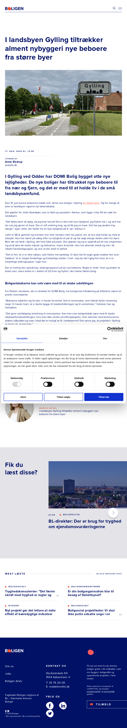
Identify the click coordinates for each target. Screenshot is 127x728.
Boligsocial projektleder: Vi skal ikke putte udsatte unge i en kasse (91, 612)
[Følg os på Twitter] (50, 713)
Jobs (8, 673)
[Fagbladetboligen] (18, 9)
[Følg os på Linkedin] (63, 705)
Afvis (23, 397)
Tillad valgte (63, 397)
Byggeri (14, 606)
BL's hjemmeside (13, 716)
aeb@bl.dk (11, 165)
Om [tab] (105, 338)
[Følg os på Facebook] (50, 705)
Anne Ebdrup (14, 161)
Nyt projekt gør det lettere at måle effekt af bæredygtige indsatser (30, 612)
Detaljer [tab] (63, 338)
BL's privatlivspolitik (31, 716)
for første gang (91, 203)
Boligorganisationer (85, 587)
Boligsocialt (17, 587)
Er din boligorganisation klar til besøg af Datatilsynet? (91, 593)
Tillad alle (103, 397)
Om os (9, 666)
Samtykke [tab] (22, 338)
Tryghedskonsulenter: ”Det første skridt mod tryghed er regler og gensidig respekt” (30, 593)
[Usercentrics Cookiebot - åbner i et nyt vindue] (109, 329)
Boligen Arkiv (13, 681)
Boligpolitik (71, 514)
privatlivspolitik (93, 691)
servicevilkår (109, 691)
